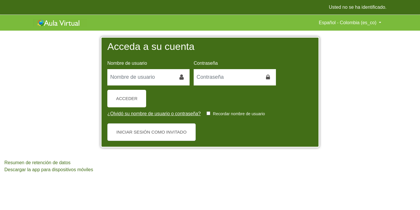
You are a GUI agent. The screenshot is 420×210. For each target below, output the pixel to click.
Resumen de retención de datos (37, 162)
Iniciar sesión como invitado (151, 132)
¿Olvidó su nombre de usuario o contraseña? (154, 113)
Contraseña (206, 63)
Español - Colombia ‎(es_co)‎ (348, 22)
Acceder (126, 98)
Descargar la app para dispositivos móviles (48, 169)
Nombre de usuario (127, 63)
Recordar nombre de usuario (239, 113)
